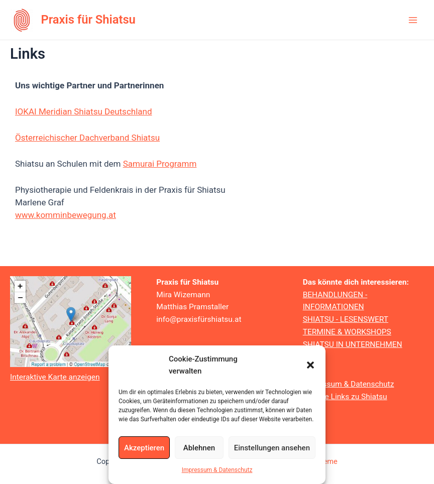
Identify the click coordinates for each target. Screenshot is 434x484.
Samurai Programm (160, 164)
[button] (310, 365)
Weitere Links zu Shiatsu (345, 396)
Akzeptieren (144, 447)
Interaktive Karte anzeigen (55, 377)
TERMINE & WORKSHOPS (347, 331)
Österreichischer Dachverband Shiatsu (87, 138)
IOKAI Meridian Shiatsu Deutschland (83, 111)
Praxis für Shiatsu (88, 20)
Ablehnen (199, 447)
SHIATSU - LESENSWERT (345, 319)
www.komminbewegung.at (65, 215)
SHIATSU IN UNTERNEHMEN (352, 344)
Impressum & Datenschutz (217, 469)
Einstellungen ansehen (272, 447)
